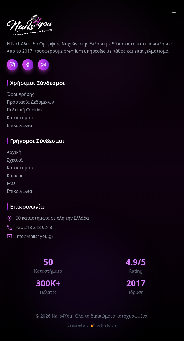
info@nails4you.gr (34, 236)
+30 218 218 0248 (34, 227)
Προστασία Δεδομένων (30, 102)
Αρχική (14, 152)
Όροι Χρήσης (20, 94)
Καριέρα (15, 175)
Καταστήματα (21, 117)
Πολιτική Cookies (25, 110)
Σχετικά (15, 160)
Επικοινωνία (19, 125)
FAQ (11, 183)
